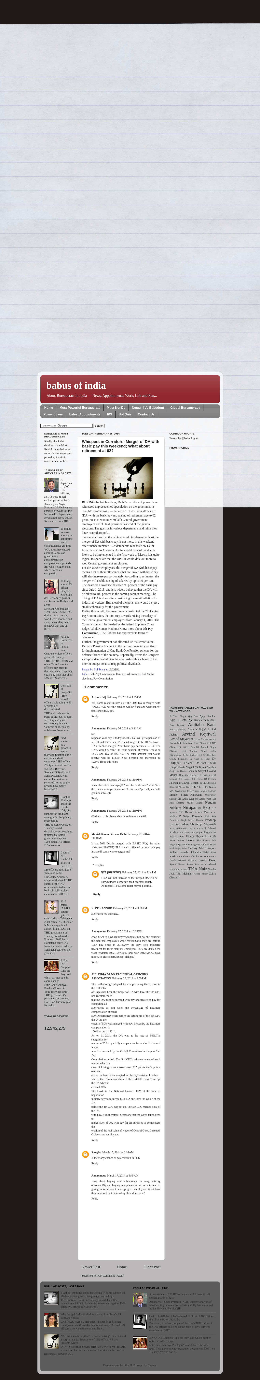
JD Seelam (210, 778)
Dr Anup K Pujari (200, 759)
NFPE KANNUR (101, 908)
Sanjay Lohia (181, 848)
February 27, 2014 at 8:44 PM (139, 872)
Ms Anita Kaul (186, 798)
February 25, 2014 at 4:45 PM (124, 697)
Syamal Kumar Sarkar (181, 864)
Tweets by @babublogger (184, 438)
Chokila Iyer (209, 755)
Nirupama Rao (196, 807)
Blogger (152, 1365)
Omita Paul (202, 812)
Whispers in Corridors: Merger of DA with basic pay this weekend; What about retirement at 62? (120, 446)
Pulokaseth (209, 824)
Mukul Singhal (194, 803)
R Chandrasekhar (179, 828)
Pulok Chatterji (191, 824)
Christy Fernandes (179, 759)
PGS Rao (210, 816)
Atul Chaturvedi (202, 743)
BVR (186, 746)
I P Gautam (204, 775)
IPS (109, 414)
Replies (100, 865)
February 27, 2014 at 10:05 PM (124, 931)
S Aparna (180, 844)
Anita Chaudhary (178, 729)
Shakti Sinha (209, 852)
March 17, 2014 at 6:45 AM (122, 1175)
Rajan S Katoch (206, 836)
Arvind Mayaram (181, 739)
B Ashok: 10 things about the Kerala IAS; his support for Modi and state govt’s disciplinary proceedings (93, 1294)
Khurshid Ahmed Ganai (181, 787)
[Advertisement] (193, 575)
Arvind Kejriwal (199, 733)
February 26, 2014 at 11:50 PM (124, 810)
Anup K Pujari (196, 729)
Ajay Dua (192, 716)
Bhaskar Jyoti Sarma (183, 750)
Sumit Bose (207, 860)
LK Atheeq (198, 786)
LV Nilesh (210, 786)
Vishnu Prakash (200, 874)
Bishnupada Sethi (179, 754)
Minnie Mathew (208, 791)
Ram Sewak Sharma (182, 840)
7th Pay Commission (103, 674)
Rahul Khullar (186, 836)
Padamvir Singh (178, 820)
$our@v (96, 1152)
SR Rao (205, 844)
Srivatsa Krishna (187, 860)
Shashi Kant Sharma (180, 856)
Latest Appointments (85, 414)
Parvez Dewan (195, 820)
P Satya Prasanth (190, 816)
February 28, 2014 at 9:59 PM (129, 978)
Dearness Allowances (128, 674)
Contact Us (146, 414)
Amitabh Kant (202, 724)
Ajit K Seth (178, 720)
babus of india (76, 385)
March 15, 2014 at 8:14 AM (118, 1152)
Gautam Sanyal (197, 770)
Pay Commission (103, 678)
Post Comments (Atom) (110, 1275)
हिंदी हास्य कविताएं (111, 872)
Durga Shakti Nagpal (182, 767)
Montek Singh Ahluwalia (186, 794)
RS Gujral (197, 832)
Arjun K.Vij (98, 697)
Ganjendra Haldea (178, 771)
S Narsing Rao (192, 844)
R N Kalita (196, 828)
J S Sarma (197, 779)
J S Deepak (185, 779)
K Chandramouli (208, 783)
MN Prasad (193, 790)
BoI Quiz (125, 414)
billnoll (128, 1365)
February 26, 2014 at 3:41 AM (124, 728)
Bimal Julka (208, 750)
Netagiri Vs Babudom (148, 407)
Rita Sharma (203, 840)
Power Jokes (53, 414)
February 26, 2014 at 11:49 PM (124, 779)
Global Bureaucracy (185, 407)
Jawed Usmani (190, 782)
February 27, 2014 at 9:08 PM (130, 908)
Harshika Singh (187, 774)
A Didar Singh (178, 716)
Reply (94, 716)
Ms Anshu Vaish (203, 799)
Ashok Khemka (183, 743)
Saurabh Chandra (190, 852)
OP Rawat (186, 812)
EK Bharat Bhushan (205, 767)
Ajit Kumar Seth (198, 720)
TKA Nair (197, 868)
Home (48, 407)
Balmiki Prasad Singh (203, 747)
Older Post (152, 1267)
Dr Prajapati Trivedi (193, 761)
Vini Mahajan (184, 873)
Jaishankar (176, 782)
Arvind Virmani (201, 739)
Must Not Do (116, 407)
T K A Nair (181, 869)
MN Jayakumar (178, 790)
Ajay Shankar (207, 716)
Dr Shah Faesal (206, 762)
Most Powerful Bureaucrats (80, 407)
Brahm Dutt (196, 755)
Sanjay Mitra (197, 848)
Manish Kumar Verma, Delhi (109, 834)
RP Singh (185, 832)
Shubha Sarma (198, 856)
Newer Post (91, 1267)
